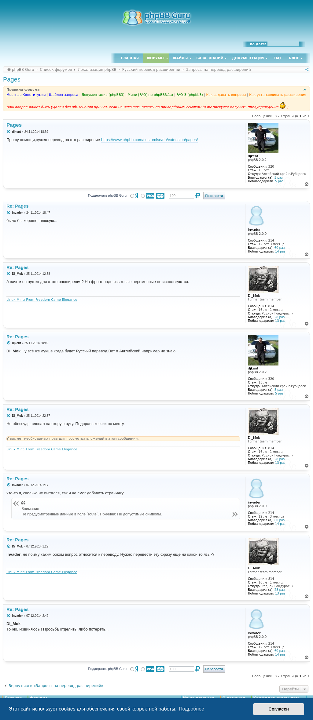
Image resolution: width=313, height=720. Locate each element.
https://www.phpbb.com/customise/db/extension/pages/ (149, 139)
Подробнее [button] (191, 708)
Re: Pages (17, 206)
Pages (11, 79)
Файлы (180, 58)
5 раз (278, 177)
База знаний (209, 58)
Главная (130, 58)
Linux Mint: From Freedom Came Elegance (41, 300)
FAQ (277, 58)
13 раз (280, 320)
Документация (248, 58)
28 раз (279, 317)
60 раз (279, 247)
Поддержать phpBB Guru (107, 195)
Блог (294, 58)
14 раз (280, 251)
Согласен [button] (278, 709)
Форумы (155, 58)
